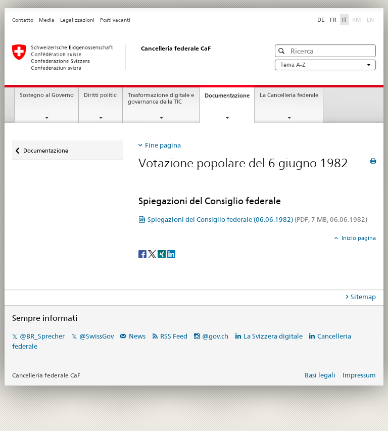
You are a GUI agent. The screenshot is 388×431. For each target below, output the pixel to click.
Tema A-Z (325, 65)
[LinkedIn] (171, 253)
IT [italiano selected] (344, 19)
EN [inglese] (371, 19)
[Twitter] (153, 253)
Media (47, 20)
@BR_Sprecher (42, 336)
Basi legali (320, 375)
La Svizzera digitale (273, 336)
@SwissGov (96, 336)
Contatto (22, 20)
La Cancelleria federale (289, 95)
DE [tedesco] (320, 19)
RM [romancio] (357, 19)
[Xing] (162, 253)
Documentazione (229, 98)
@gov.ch (215, 336)
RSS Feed (173, 336)
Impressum (359, 375)
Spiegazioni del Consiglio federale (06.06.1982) (257, 219)
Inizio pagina (358, 238)
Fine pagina (163, 145)
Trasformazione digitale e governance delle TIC (161, 98)
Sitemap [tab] (363, 297)
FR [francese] (333, 19)
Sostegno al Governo (47, 95)
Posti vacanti (115, 20)
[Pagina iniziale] (131, 57)
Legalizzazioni (77, 20)
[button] (282, 51)
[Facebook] (143, 253)
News (137, 336)
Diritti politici (101, 95)
